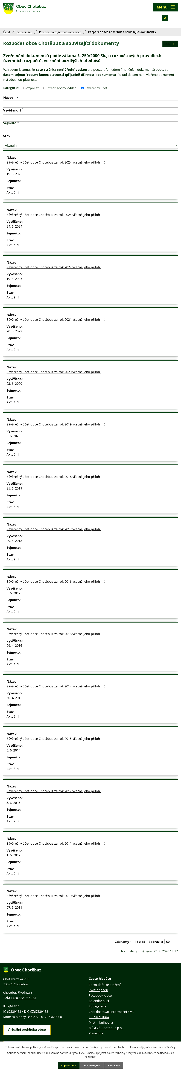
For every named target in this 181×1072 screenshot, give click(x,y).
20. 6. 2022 (14, 333)
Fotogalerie (97, 1008)
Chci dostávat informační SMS (111, 1013)
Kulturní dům (99, 1018)
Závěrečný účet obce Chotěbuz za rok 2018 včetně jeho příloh (56, 478)
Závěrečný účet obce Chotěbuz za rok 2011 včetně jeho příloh (56, 845)
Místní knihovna (101, 1024)
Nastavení (114, 1065)
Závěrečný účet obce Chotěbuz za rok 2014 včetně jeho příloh (56, 688)
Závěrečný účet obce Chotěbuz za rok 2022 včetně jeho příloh (56, 269)
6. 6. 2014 (13, 752)
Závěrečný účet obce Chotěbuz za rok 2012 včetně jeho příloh (56, 792)
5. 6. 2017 (13, 595)
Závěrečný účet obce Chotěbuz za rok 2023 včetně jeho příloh (56, 216)
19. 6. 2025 (14, 175)
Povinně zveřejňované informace (60, 33)
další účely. (170, 1047)
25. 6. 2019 (14, 490)
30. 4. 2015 (14, 699)
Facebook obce (100, 997)
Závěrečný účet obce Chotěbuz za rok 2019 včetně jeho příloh (56, 426)
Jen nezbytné (92, 1065)
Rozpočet (31, 89)
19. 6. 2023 (14, 280)
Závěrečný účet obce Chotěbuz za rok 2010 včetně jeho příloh (56, 897)
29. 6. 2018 (14, 542)
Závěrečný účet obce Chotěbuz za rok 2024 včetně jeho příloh (56, 164)
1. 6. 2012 (13, 856)
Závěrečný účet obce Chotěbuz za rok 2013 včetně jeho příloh (56, 740)
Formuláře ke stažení (105, 986)
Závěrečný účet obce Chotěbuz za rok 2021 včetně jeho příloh (56, 321)
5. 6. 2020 (13, 437)
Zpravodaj (96, 1035)
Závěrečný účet (95, 89)
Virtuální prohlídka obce (27, 1031)
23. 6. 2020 (14, 385)
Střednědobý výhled (61, 89)
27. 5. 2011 (14, 909)
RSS (170, 45)
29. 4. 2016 (14, 647)
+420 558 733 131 (23, 999)
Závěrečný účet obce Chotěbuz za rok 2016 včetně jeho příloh (56, 583)
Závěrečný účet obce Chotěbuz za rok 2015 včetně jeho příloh (56, 635)
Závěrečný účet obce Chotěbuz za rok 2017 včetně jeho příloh (56, 531)
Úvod (6, 33)
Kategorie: (11, 89)
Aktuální (13, 194)
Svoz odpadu (98, 991)
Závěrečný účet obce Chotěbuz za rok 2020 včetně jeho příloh (56, 373)
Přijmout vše (68, 1065)
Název (9, 99)
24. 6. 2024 (14, 228)
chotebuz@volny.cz (17, 994)
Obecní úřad (24, 33)
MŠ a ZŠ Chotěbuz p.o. (105, 1029)
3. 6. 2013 (13, 804)
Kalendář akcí (99, 1002)
